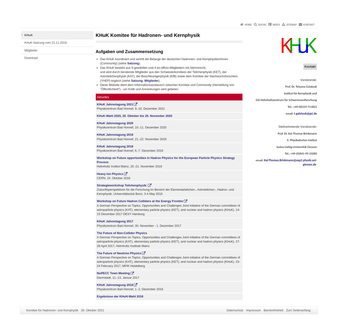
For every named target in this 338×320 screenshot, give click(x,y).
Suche (262, 24)
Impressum (253, 310)
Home (248, 24)
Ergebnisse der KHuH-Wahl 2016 (120, 296)
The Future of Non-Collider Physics (122, 233)
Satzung (133, 63)
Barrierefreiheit (273, 310)
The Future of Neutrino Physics (119, 253)
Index (276, 24)
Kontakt (309, 24)
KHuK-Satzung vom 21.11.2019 (45, 42)
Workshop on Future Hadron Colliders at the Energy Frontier (140, 201)
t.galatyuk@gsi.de (305, 113)
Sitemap (291, 24)
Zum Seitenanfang (298, 310)
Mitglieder (30, 50)
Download (31, 58)
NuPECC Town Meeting (113, 273)
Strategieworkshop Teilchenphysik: (122, 185)
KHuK (28, 35)
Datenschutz (235, 310)
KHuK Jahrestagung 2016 (115, 285)
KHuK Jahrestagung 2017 (115, 221)
